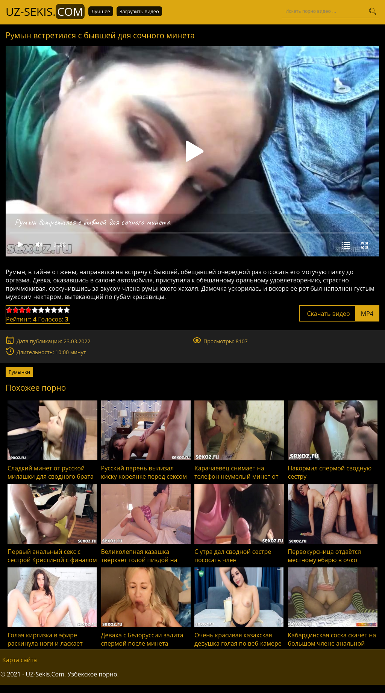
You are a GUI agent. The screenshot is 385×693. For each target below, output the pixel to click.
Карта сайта (19, 660)
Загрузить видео (139, 11)
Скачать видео (339, 313)
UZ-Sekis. (45, 11)
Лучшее (100, 11)
